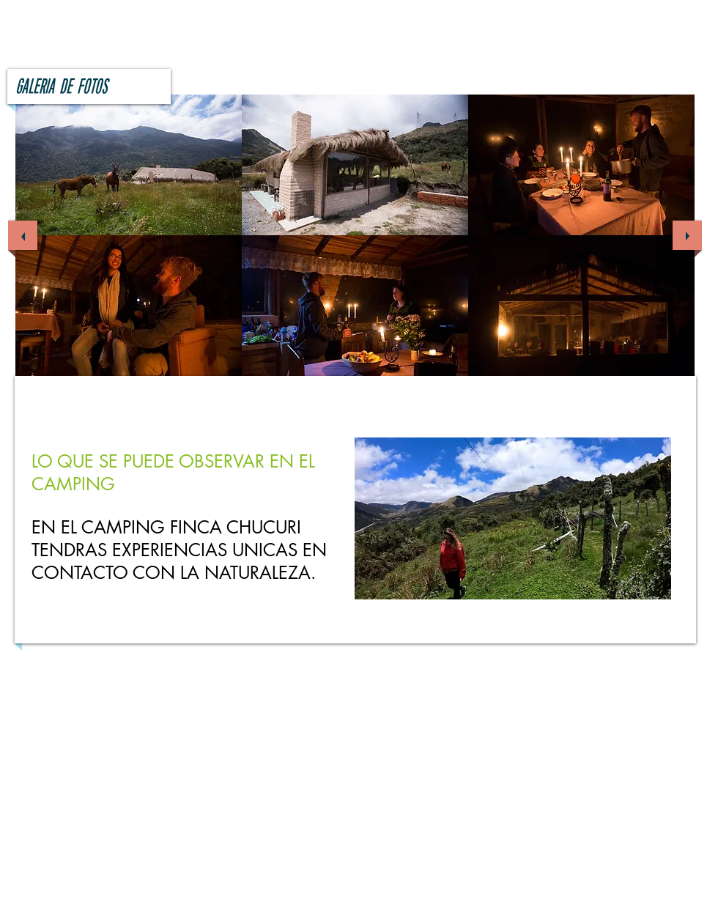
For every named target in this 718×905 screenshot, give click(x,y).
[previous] (22, 235)
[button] (128, 165)
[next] (687, 235)
